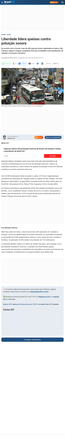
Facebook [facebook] (22, 64)
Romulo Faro (11, 138)
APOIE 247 (54, 2)
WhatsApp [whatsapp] (6, 64)
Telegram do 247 (44, 297)
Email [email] (31, 64)
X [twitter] (14, 64)
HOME (3, 34)
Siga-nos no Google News (53, 137)
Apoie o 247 (38, 137)
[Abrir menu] (2, 2)
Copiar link (48, 63)
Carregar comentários (32, 339)
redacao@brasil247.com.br (39, 292)
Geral (9, 34)
